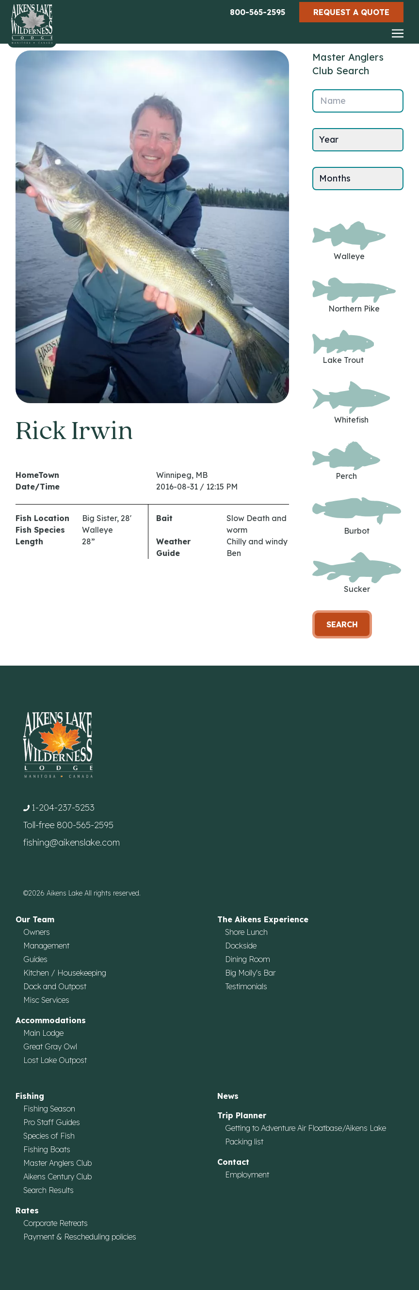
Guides (35, 959)
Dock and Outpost (54, 986)
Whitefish (351, 403)
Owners (36, 932)
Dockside (241, 945)
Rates (27, 1210)
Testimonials (246, 986)
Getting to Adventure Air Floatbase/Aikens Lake (305, 1128)
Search (342, 624)
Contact (233, 1162)
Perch (346, 461)
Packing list (244, 1141)
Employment (247, 1174)
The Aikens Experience (262, 919)
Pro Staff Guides (51, 1122)
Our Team (35, 919)
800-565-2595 (257, 12)
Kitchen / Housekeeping (64, 973)
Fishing (30, 1096)
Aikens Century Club (57, 1176)
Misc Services (46, 1000)
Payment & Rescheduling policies (79, 1236)
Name (333, 100)
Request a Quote (351, 12)
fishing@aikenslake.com (71, 842)
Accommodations (51, 1020)
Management (46, 945)
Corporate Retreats (55, 1223)
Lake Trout (343, 347)
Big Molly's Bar (250, 973)
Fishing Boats (46, 1149)
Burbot (356, 516)
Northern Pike (354, 296)
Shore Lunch (246, 932)
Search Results (48, 1190)
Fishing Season (49, 1108)
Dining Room (247, 959)
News (228, 1096)
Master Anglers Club (57, 1163)
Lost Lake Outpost (55, 1060)
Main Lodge (43, 1033)
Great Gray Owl (50, 1046)
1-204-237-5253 (63, 807)
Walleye (349, 241)
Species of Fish (49, 1136)
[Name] (357, 101)
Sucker (356, 573)
